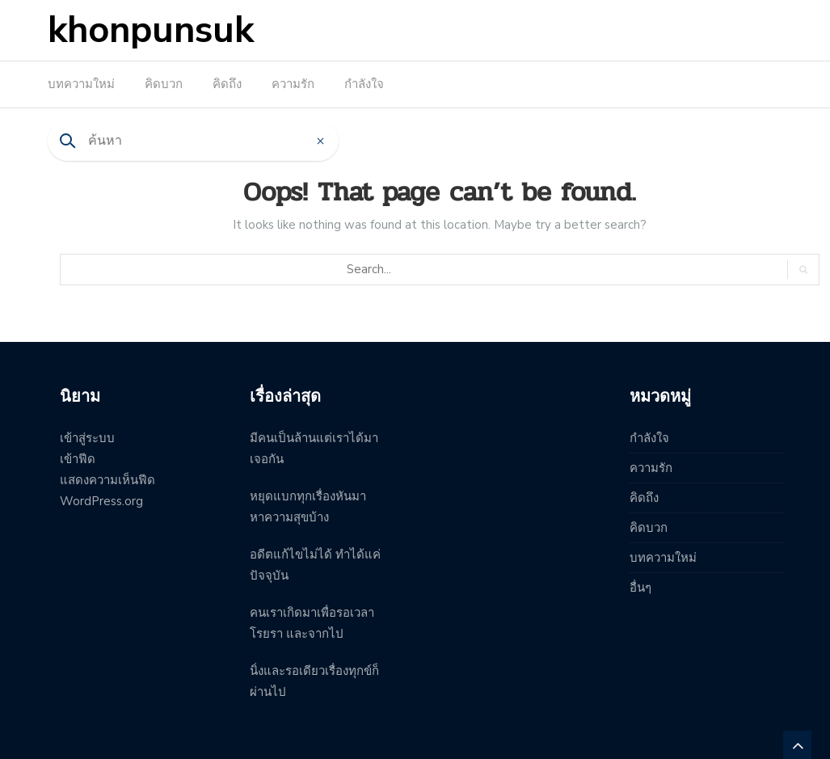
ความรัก (293, 84)
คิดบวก (164, 84)
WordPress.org (101, 501)
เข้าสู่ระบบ (87, 438)
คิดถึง (227, 84)
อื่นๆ (640, 588)
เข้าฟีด (77, 459)
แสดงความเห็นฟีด (107, 480)
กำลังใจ (364, 84)
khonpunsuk (151, 30)
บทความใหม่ (81, 84)
